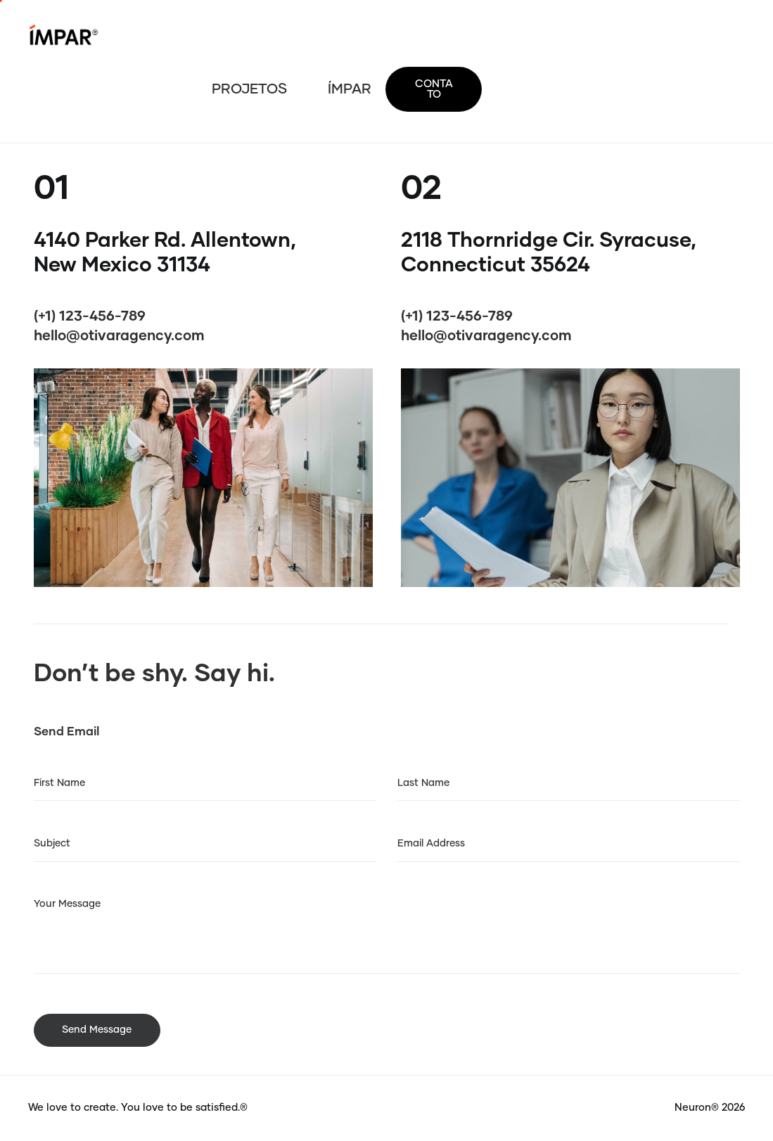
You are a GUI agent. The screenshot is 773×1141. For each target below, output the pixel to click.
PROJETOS (249, 89)
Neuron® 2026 (710, 1108)
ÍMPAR (349, 89)
